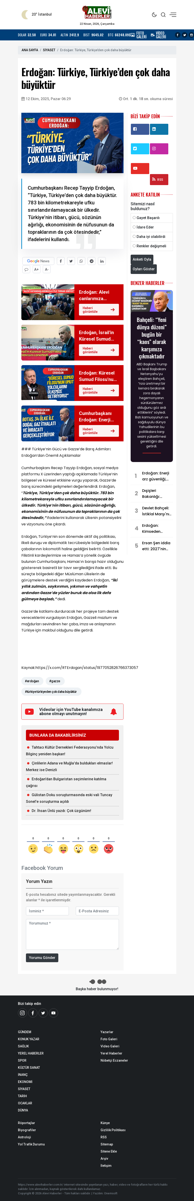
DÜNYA (23, 1110)
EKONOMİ (25, 1081)
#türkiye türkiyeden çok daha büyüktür (51, 691)
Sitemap (107, 1144)
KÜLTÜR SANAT (29, 1067)
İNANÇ (23, 1074)
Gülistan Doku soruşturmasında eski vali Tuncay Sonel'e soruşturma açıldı (69, 797)
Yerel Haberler (111, 1053)
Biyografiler (27, 1130)
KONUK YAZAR (28, 1039)
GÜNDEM (24, 1032)
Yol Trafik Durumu (31, 1144)
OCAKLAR (25, 1103)
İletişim (106, 1165)
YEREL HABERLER (31, 1053)
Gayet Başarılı (148, 218)
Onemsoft (110, 1193)
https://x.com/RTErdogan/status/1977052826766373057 (86, 667)
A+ (36, 269)
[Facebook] (32, 1012)
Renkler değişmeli (151, 246)
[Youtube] (53, 1012)
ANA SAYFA (30, 50)
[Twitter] (43, 1012)
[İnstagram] (22, 1012)
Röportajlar (26, 1123)
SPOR (22, 1060)
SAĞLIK (23, 1046)
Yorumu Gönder (42, 957)
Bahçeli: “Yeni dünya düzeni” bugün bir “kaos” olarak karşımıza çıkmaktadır (152, 337)
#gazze (54, 681)
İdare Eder (145, 227)
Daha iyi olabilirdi (151, 236)
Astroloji (24, 1137)
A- (47, 269)
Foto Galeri (109, 1039)
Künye (105, 1123)
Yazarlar (107, 1032)
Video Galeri (110, 1046)
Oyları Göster (144, 269)
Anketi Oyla (142, 259)
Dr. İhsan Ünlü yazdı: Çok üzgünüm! (61, 810)
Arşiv (104, 1158)
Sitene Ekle (109, 1151)
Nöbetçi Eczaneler (114, 1060)
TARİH (22, 1096)
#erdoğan (32, 681)
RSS (157, 179)
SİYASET (49, 50)
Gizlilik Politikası (113, 1130)
